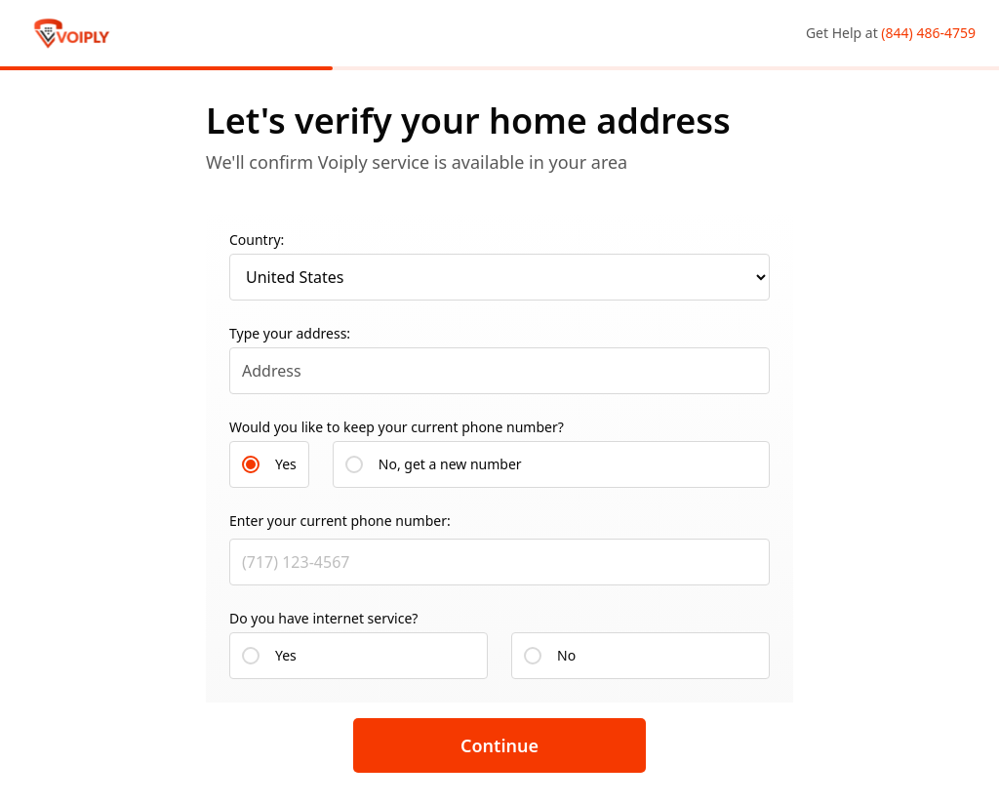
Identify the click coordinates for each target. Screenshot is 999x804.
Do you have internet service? (323, 618)
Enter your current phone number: (340, 520)
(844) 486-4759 (928, 32)
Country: (256, 239)
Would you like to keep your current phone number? (396, 427)
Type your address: (289, 333)
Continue (499, 745)
